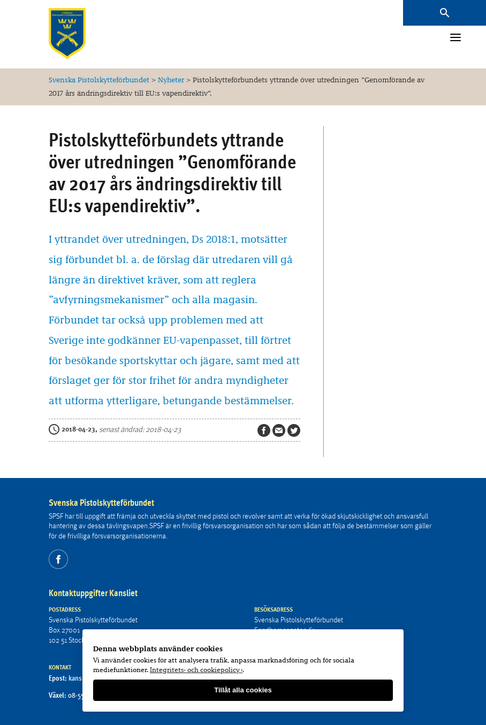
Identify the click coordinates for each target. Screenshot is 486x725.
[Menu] (455, 39)
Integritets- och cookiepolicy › (196, 669)
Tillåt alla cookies (242, 690)
